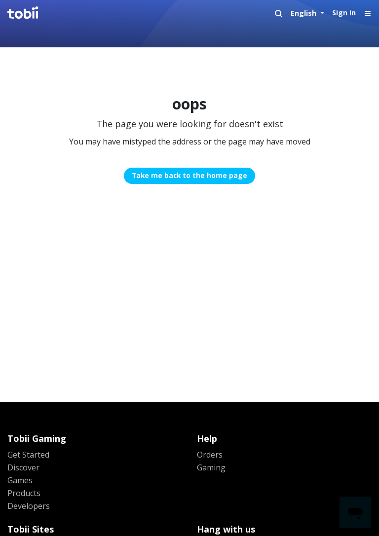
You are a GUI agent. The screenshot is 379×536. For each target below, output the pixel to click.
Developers (28, 505)
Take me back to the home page (189, 175)
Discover (23, 467)
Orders (210, 454)
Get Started (28, 454)
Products (23, 493)
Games (20, 480)
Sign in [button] (344, 12)
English (304, 13)
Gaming (211, 467)
